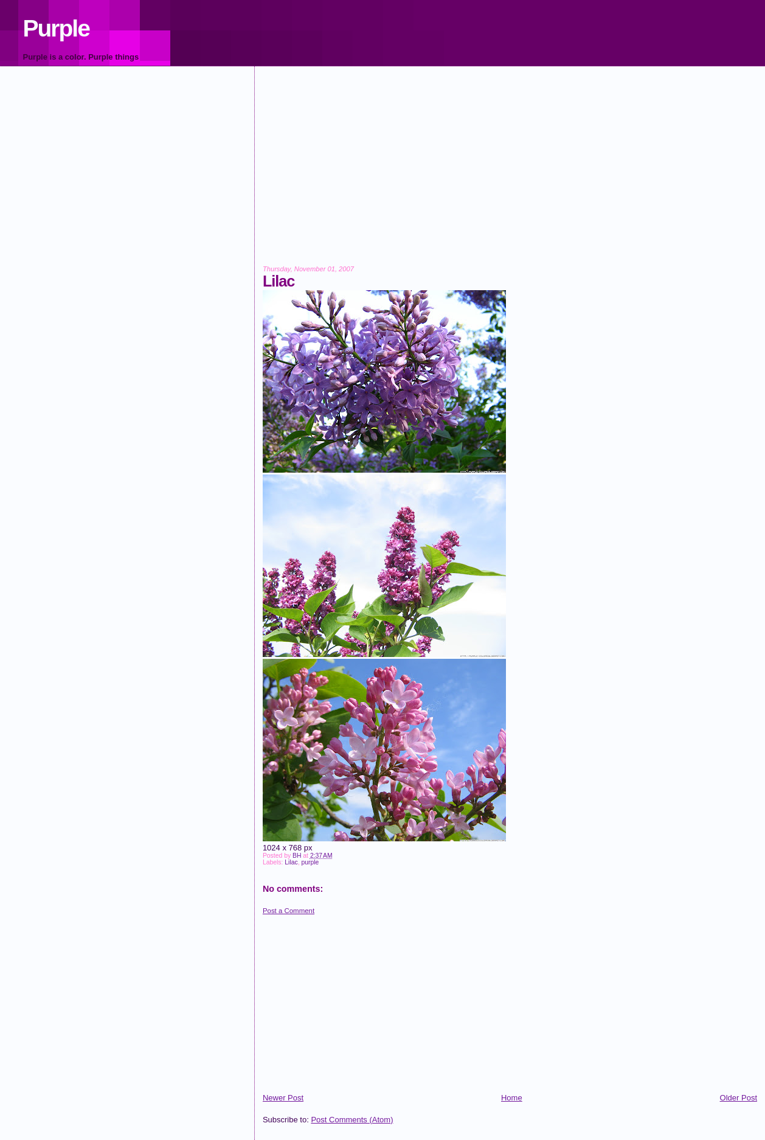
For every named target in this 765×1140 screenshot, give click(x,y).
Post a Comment (288, 910)
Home (511, 1097)
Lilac (291, 862)
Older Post (738, 1097)
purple (310, 862)
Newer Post (283, 1097)
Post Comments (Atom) (352, 1119)
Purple (56, 28)
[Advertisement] (510, 174)
